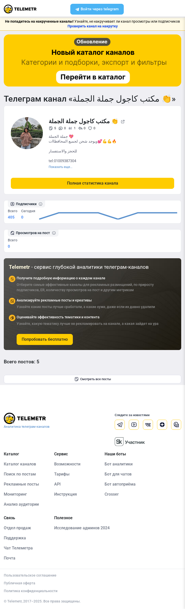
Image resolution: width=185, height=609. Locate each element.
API (57, 484)
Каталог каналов (20, 464)
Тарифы (62, 474)
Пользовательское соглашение (30, 575)
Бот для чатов (118, 474)
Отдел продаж (17, 528)
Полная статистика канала (92, 183)
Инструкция (65, 494)
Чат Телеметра (18, 548)
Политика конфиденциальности (30, 591)
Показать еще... (60, 167)
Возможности (67, 464)
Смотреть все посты (92, 379)
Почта (9, 558)
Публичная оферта (19, 583)
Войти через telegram (97, 9)
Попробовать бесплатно (45, 339)
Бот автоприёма (120, 484)
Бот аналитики (119, 464)
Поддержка (15, 538)
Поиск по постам (20, 474)
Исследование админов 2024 (82, 528)
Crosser (112, 494)
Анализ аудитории (21, 504)
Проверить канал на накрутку (93, 26)
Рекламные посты (21, 484)
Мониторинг (15, 494)
